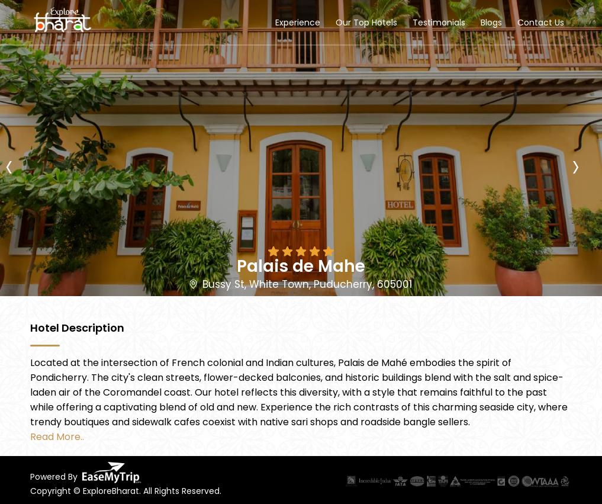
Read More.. (57, 437)
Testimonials (439, 22)
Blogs (491, 22)
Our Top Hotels (366, 22)
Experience (297, 22)
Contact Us (540, 22)
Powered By (85, 472)
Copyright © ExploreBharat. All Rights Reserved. (125, 491)
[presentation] (16, 139)
